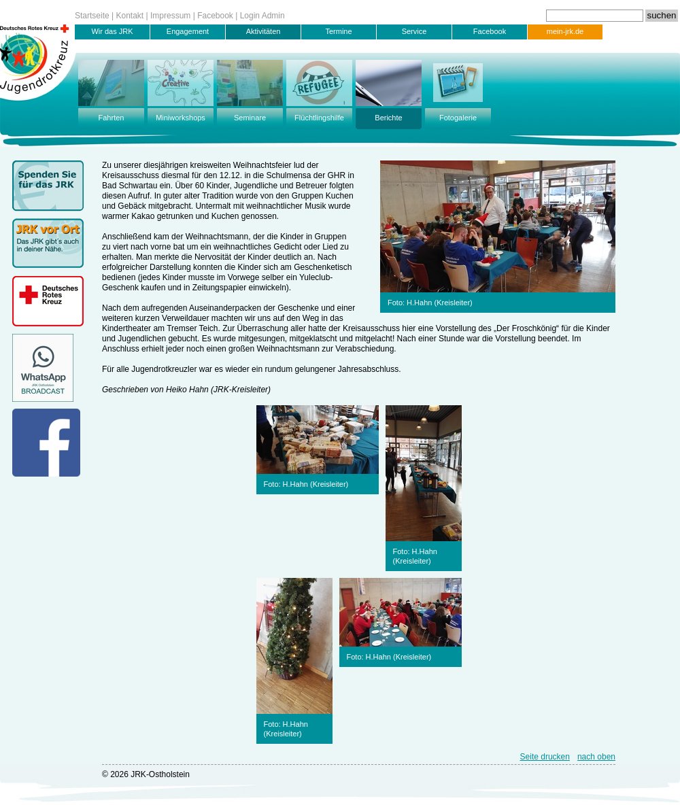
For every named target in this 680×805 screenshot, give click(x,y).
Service (414, 31)
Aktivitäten (263, 31)
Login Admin (262, 15)
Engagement (188, 31)
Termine (338, 31)
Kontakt (130, 15)
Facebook (215, 15)
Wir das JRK (112, 31)
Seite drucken (545, 756)
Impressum (170, 15)
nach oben (596, 756)
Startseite (92, 15)
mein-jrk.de (565, 31)
